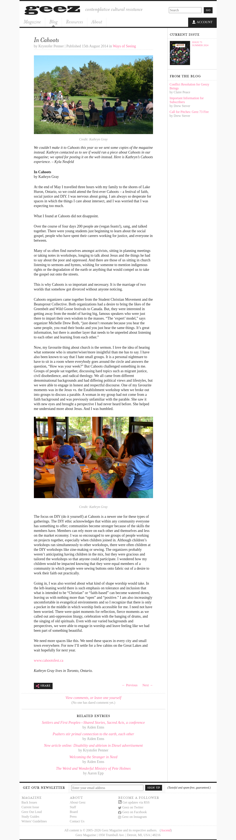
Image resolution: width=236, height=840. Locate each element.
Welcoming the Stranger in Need (93, 757)
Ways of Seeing (124, 46)
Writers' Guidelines (34, 821)
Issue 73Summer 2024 (200, 43)
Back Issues (29, 802)
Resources (74, 22)
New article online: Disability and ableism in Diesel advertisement (93, 745)
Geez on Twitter (131, 807)
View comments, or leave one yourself (93, 697)
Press (73, 816)
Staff (73, 806)
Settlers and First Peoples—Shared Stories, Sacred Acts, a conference (93, 722)
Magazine (32, 22)
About (96, 22)
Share (43, 685)
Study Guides (30, 816)
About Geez (78, 802)
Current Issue (30, 806)
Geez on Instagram (132, 816)
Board (74, 811)
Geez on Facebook (132, 812)
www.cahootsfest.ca (48, 660)
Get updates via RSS (134, 802)
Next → (147, 684)
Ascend (166, 830)
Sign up (153, 787)
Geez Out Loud (32, 811)
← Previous (129, 684)
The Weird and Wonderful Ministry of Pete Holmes (93, 768)
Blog (53, 22)
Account (202, 22)
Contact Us (77, 821)
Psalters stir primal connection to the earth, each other (93, 734)
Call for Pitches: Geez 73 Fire (189, 111)
